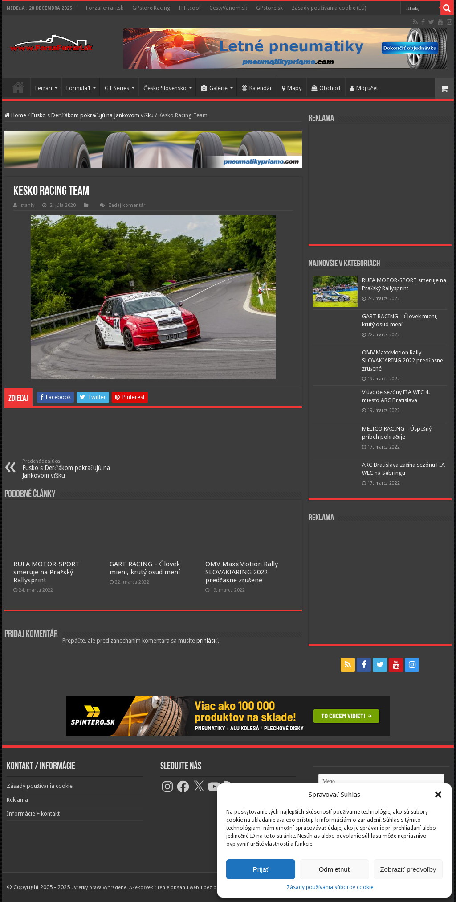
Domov (18, 87)
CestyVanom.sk (228, 8)
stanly (27, 205)
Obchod (325, 88)
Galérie (214, 88)
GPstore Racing (151, 8)
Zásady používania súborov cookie (330, 887)
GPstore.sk (269, 8)
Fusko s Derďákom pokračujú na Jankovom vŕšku (92, 115)
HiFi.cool (189, 8)
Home (15, 115)
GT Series (117, 88)
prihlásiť (207, 640)
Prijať (261, 869)
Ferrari (43, 88)
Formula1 (78, 88)
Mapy (291, 88)
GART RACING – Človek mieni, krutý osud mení (145, 568)
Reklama (17, 799)
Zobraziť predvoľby (408, 869)
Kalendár (257, 88)
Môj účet (364, 88)
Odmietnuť (334, 869)
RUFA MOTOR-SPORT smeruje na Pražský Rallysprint (46, 572)
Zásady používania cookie (40, 786)
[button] (438, 794)
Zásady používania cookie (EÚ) (329, 8)
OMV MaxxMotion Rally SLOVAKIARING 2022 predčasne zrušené (241, 572)
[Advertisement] (380, 184)
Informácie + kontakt (33, 813)
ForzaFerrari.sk (104, 8)
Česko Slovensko (165, 88)
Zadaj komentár (126, 205)
